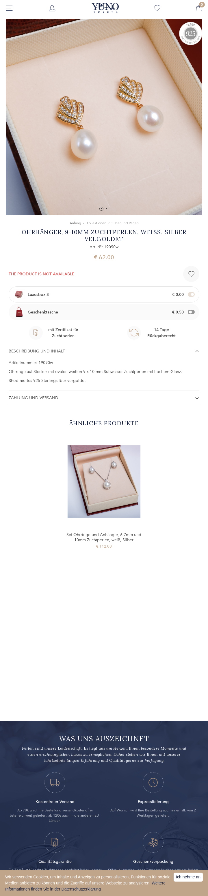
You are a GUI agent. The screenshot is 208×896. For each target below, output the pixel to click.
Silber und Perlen (125, 223)
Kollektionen (96, 223)
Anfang (75, 223)
